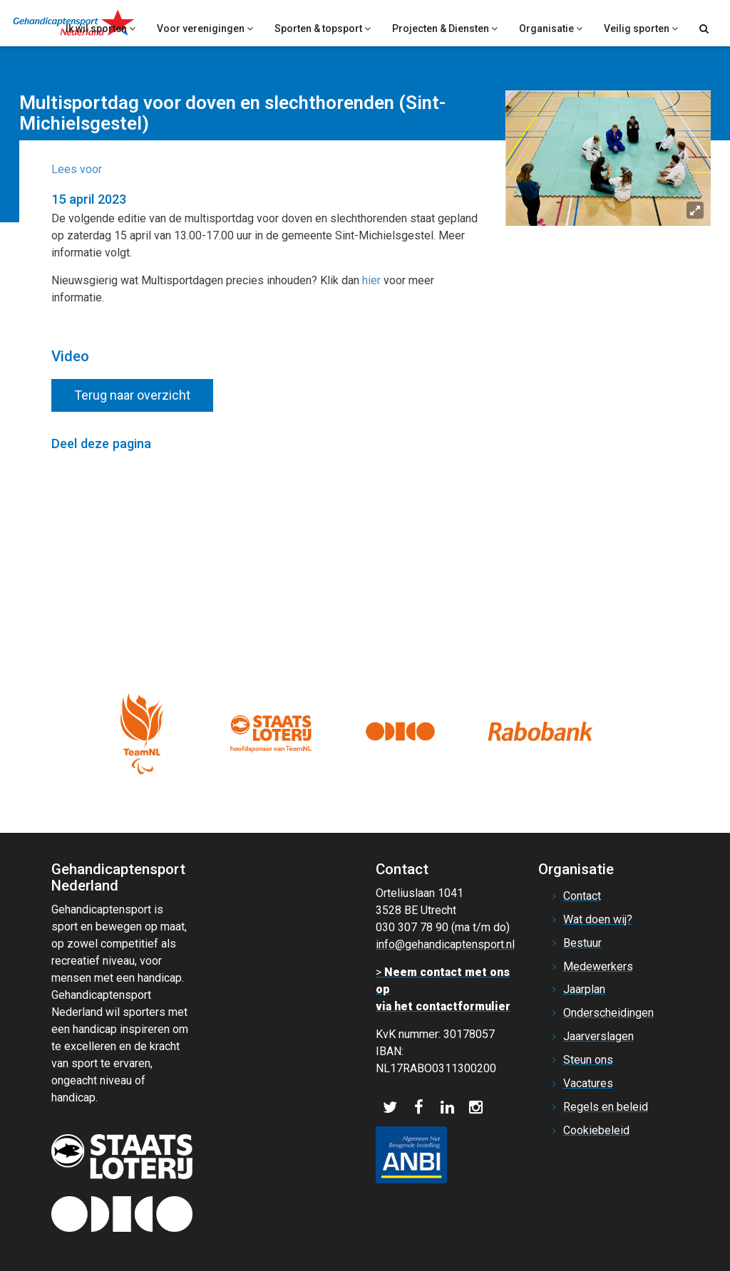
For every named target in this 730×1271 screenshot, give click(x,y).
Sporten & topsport (322, 28)
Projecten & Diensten (445, 28)
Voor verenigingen (205, 28)
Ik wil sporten (100, 28)
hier (371, 280)
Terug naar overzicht (132, 395)
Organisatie (550, 28)
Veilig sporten (641, 28)
